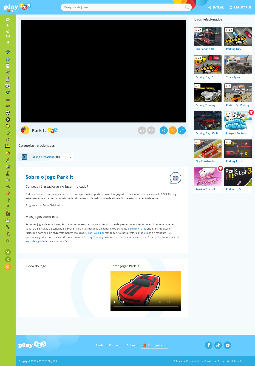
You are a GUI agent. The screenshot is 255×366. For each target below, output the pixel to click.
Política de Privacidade (186, 361)
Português (152, 345)
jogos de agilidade (36, 241)
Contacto (115, 345)
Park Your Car (96, 233)
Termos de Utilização (230, 361)
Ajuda (99, 345)
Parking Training (93, 237)
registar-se (240, 7)
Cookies (208, 361)
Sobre (131, 345)
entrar (216, 7)
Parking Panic (138, 228)
